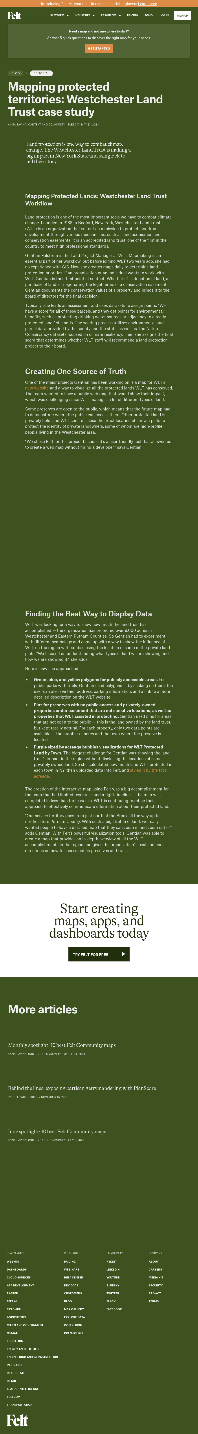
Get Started (99, 48)
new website (37, 387)
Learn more (147, 3)
